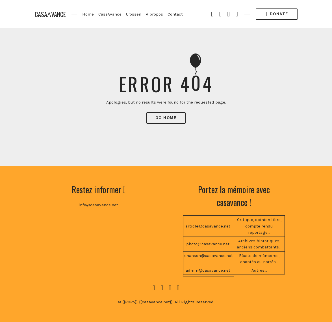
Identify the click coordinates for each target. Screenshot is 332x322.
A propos (154, 14)
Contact (175, 14)
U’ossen (133, 14)
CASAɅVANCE (50, 14)
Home (88, 14)
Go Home (166, 117)
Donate (276, 14)
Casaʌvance (109, 14)
